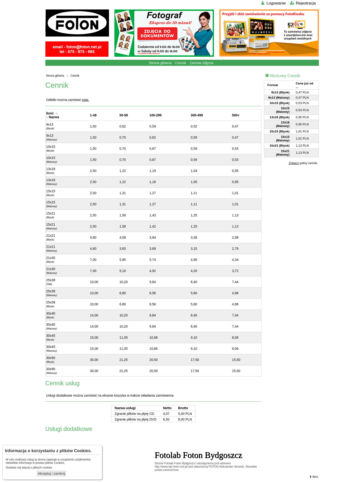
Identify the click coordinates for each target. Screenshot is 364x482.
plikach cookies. (43, 467)
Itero (313, 476)
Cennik (180, 63)
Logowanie (273, 3)
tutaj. (85, 100)
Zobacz (294, 163)
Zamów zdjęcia (201, 63)
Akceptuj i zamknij (51, 473)
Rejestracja (303, 3)
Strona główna (160, 63)
